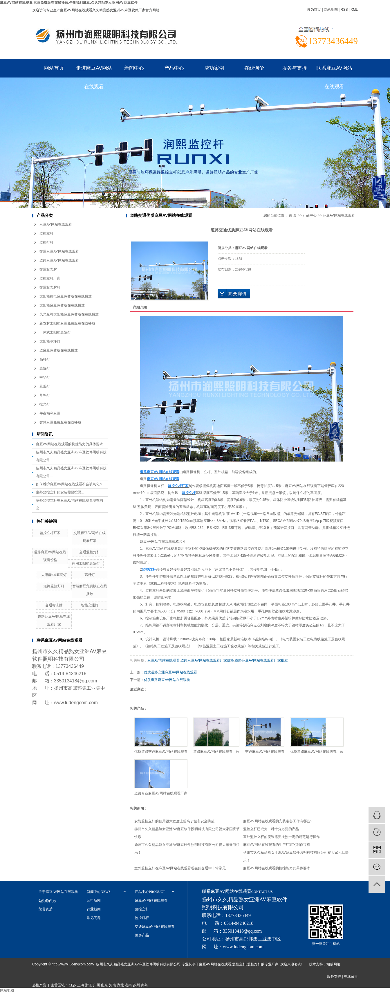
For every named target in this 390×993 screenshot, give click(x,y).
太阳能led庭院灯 (54, 575)
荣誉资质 (46, 909)
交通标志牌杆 (49, 287)
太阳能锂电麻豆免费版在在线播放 (65, 296)
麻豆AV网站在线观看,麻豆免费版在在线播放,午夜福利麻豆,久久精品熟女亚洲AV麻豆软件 (69, 3)
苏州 (136, 985)
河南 (112, 985)
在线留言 (351, 976)
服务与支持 (294, 68)
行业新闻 (94, 909)
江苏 (72, 985)
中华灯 (44, 377)
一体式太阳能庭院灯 (55, 332)
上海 (80, 985)
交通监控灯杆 (89, 552)
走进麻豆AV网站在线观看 (94, 71)
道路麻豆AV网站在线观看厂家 (216, 751)
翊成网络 (333, 964)
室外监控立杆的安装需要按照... (60, 492)
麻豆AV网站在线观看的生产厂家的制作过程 (276, 845)
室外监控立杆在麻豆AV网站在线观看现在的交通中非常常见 (180, 868)
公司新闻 (94, 900)
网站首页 (54, 68)
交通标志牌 (48, 269)
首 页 (293, 215)
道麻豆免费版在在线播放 (58, 350)
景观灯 (44, 386)
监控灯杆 (46, 242)
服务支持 (334, 976)
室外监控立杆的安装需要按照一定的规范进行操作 (281, 837)
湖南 (128, 985)
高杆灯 (44, 359)
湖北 (120, 985)
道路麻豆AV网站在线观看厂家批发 (261, 660)
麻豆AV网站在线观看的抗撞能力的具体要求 (69, 444)
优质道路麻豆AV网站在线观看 (167, 680)
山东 (104, 985)
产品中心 (174, 68)
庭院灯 (44, 368)
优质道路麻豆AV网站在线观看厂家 (316, 751)
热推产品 (39, 985)
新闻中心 (134, 68)
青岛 (144, 985)
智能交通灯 (89, 605)
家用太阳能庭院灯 (86, 563)
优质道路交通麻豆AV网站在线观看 (170, 672)
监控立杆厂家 (49, 278)
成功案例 (214, 68)
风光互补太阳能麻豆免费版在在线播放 (69, 314)
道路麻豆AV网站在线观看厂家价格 (207, 660)
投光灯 (44, 404)
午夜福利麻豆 (49, 413)
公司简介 (46, 900)
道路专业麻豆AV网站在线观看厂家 (160, 793)
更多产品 (142, 935)
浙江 (88, 985)
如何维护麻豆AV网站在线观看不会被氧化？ (69, 484)
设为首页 (314, 10)
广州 (96, 985)
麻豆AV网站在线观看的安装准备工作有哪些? (277, 821)
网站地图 (331, 10)
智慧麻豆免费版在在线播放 (60, 422)
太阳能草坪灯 (49, 341)
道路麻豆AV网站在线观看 (59, 260)
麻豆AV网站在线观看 (55, 224)
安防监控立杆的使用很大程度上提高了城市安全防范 (174, 821)
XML (354, 10)
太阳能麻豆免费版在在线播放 (62, 305)
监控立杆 (46, 233)
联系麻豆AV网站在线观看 (334, 71)
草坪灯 (44, 395)
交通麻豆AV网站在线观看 (59, 251)
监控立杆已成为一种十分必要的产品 (271, 829)
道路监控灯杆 (54, 586)
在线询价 (254, 68)
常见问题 (94, 918)
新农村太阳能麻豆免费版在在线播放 (67, 323)
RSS (344, 10)
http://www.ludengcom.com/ (73, 964)
